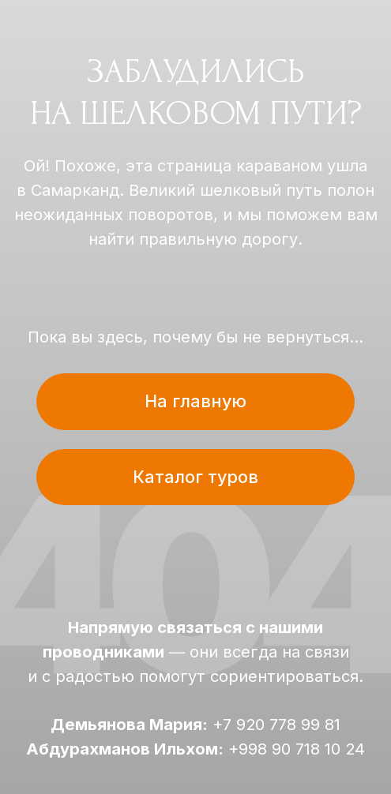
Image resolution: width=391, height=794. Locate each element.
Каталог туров (195, 476)
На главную (195, 401)
